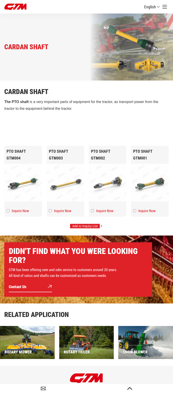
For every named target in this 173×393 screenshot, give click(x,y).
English (152, 6)
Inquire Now (20, 211)
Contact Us (30, 287)
